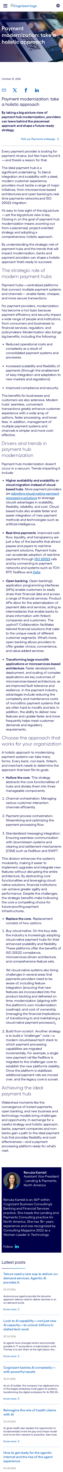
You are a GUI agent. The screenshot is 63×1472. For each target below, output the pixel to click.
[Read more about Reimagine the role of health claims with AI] (31, 1412)
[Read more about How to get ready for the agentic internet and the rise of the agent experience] (31, 1457)
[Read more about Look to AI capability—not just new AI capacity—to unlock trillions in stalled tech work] (31, 1325)
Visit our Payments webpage (38, 138)
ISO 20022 (42, 559)
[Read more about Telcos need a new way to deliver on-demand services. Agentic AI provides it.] (31, 1278)
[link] (5, 90)
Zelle (36, 572)
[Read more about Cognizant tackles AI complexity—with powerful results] (31, 1370)
